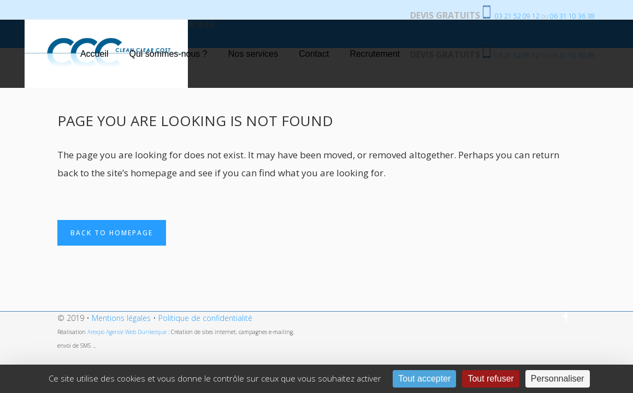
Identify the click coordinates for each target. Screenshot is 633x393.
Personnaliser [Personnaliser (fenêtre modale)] (557, 378)
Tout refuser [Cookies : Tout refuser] (490, 378)
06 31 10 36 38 (572, 16)
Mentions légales (121, 318)
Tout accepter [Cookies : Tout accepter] (424, 378)
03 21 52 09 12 (517, 16)
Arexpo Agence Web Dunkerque (127, 332)
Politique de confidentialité (205, 318)
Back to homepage (111, 232)
